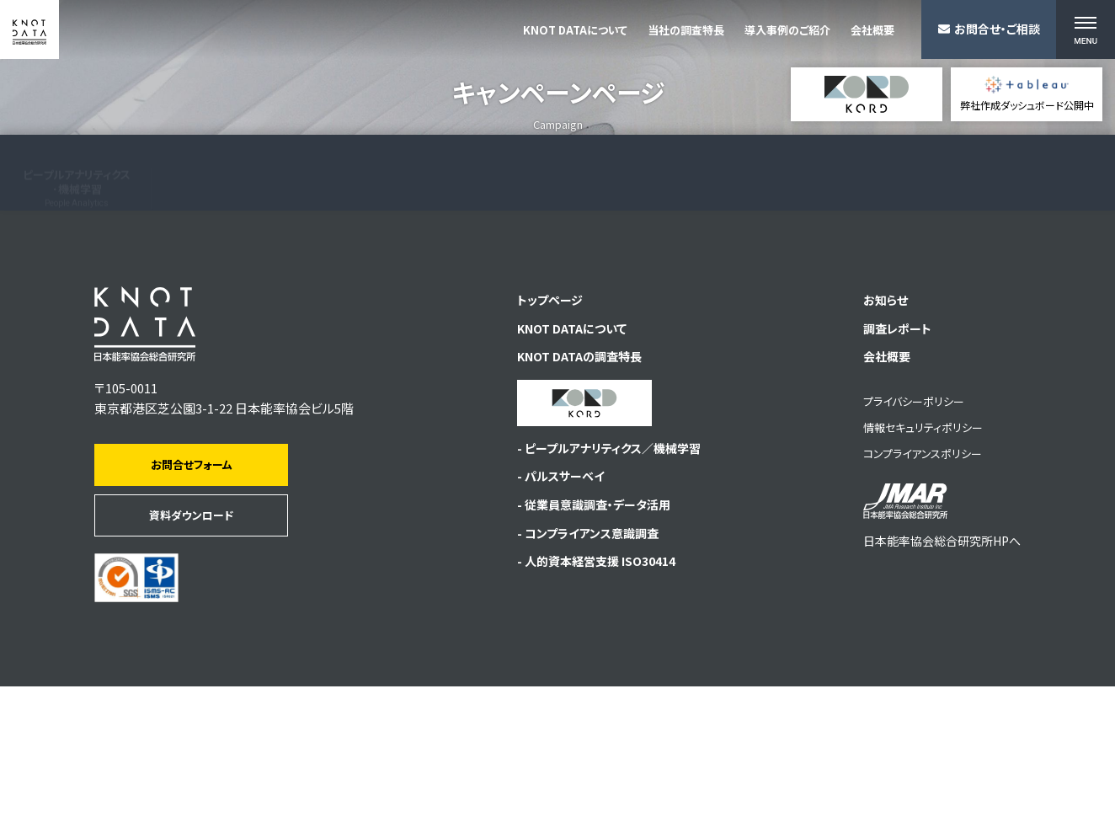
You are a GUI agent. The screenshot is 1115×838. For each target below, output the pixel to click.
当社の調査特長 (686, 30)
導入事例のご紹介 (787, 30)
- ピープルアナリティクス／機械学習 (602, 607)
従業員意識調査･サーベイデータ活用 (229, 325)
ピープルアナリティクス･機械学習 (77, 324)
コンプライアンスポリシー (910, 611)
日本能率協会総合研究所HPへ (936, 675)
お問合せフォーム (191, 616)
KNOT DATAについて (575, 30)
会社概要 (872, 30)
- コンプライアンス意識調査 (579, 698)
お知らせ (875, 453)
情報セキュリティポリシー (910, 585)
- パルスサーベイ (550, 637)
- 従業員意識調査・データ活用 (586, 667)
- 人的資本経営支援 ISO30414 (589, 728)
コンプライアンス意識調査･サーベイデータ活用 (383, 327)
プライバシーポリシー (901, 559)
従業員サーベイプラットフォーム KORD (1018, 339)
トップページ (539, 453)
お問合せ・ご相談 (989, 28)
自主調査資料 (843, 335)
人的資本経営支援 (536, 328)
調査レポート (887, 483)
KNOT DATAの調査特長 (569, 513)
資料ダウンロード (191, 667)
